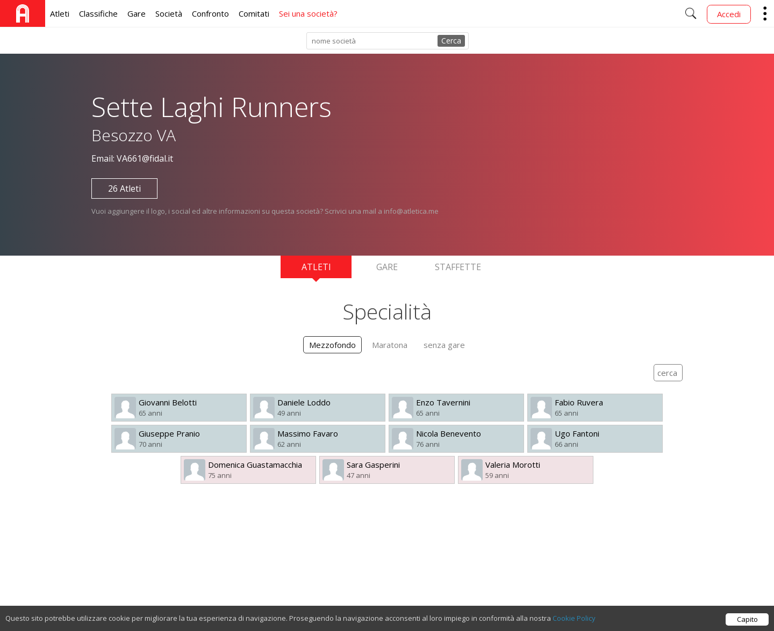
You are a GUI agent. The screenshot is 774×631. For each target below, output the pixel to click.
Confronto (210, 13)
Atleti (59, 13)
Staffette (458, 267)
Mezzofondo (332, 344)
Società (168, 13)
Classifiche (98, 13)
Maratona (389, 344)
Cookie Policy (574, 621)
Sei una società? (308, 13)
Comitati (254, 13)
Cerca (451, 40)
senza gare (444, 344)
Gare (136, 13)
